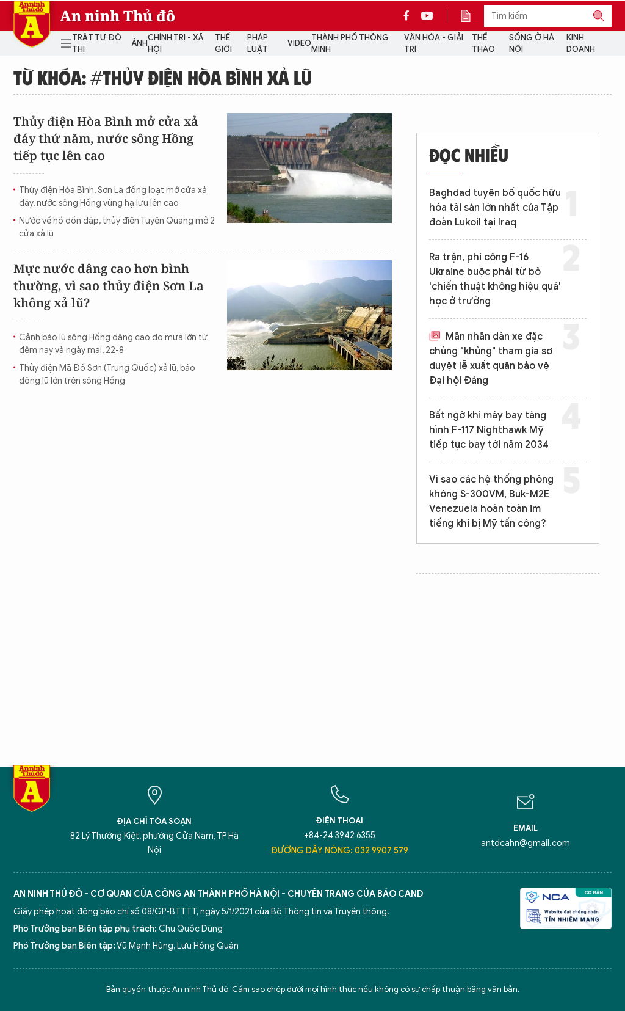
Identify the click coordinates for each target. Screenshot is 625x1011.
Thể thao (483, 43)
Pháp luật (257, 43)
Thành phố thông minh (350, 43)
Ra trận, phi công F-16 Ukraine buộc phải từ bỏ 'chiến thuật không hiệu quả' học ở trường (495, 279)
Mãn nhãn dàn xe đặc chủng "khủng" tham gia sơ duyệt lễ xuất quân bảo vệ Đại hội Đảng (490, 358)
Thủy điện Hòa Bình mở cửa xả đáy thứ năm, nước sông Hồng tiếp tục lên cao (105, 138)
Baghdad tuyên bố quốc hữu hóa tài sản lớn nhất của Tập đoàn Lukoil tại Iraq (495, 207)
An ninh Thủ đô (117, 16)
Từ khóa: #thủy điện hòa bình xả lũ (162, 77)
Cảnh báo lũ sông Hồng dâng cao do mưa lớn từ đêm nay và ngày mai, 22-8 (113, 344)
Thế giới (223, 43)
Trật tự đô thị (96, 43)
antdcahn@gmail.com (525, 843)
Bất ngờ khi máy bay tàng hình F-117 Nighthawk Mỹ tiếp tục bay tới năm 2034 (489, 430)
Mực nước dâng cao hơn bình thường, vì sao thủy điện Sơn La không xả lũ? (108, 285)
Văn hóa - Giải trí (433, 43)
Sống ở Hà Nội (531, 43)
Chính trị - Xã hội (175, 43)
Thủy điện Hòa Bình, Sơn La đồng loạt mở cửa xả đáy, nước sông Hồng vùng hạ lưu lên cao (113, 196)
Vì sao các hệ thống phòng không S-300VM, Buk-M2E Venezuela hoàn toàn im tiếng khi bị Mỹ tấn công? (491, 501)
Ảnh (139, 43)
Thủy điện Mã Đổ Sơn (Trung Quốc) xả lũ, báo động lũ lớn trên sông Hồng (107, 374)
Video (299, 43)
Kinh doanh (580, 43)
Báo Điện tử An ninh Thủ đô (32, 24)
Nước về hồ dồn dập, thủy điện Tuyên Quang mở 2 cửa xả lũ (117, 227)
